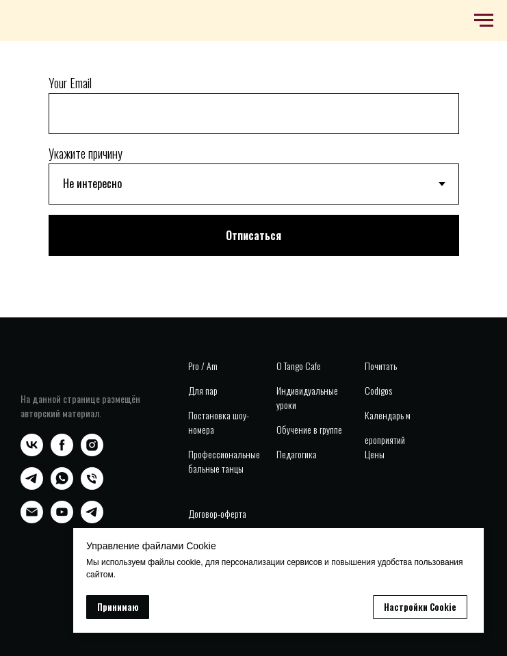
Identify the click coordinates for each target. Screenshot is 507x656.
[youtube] (62, 519)
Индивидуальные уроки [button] (307, 397)
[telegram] (32, 486)
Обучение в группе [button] (309, 429)
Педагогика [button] (296, 454)
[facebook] (62, 452)
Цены (375, 454)
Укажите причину (85, 153)
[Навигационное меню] (483, 20)
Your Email (70, 83)
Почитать (381, 365)
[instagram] (92, 452)
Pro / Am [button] (203, 365)
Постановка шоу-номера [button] (218, 422)
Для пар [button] (203, 390)
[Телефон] (92, 486)
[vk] (32, 452)
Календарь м (388, 415)
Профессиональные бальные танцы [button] (224, 461)
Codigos (378, 390)
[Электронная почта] (32, 519)
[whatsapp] (62, 486)
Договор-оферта (217, 513)
